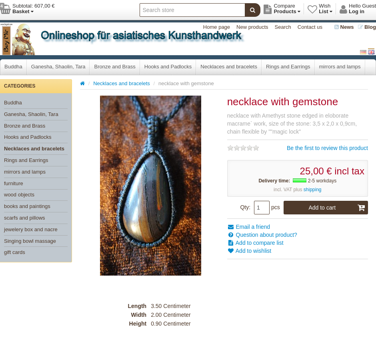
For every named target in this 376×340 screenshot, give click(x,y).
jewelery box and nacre (31, 229)
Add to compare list (255, 243)
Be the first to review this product (327, 148)
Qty (244, 207)
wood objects (19, 195)
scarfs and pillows (24, 218)
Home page (216, 27)
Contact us (310, 27)
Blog (367, 27)
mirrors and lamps (340, 67)
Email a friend (248, 227)
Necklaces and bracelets (228, 67)
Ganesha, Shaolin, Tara (58, 67)
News (344, 27)
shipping (313, 189)
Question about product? (262, 235)
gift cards (14, 252)
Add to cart (336, 208)
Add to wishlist (249, 251)
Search (283, 27)
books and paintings (27, 206)
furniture (13, 183)
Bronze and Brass (114, 67)
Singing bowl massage (30, 241)
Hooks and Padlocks (168, 67)
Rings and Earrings (288, 67)
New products (252, 27)
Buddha (13, 67)
